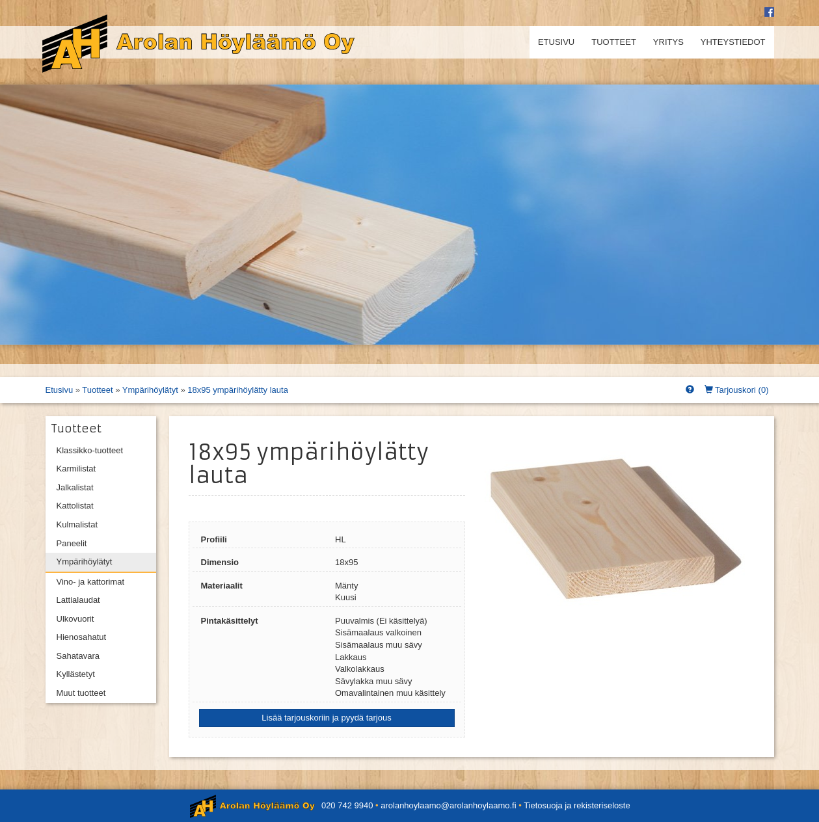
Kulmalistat (77, 524)
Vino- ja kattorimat (91, 582)
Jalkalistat (75, 487)
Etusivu (556, 42)
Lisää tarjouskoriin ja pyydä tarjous (326, 718)
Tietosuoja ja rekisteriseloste (577, 805)
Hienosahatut (82, 637)
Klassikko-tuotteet (90, 450)
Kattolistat (75, 505)
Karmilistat (76, 468)
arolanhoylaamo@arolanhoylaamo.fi (448, 805)
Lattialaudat (78, 600)
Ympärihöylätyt (150, 390)
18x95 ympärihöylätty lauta (237, 390)
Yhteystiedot (733, 42)
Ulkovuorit (75, 619)
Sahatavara (78, 656)
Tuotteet (613, 42)
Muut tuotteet (81, 693)
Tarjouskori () (737, 390)
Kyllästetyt (76, 674)
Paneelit (72, 543)
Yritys (668, 42)
